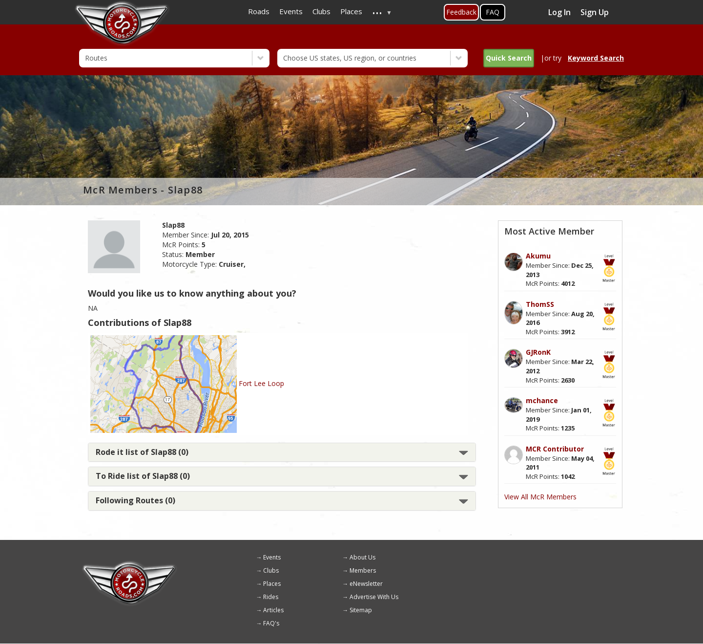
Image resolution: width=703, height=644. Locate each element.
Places (272, 584)
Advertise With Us (374, 597)
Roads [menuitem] (258, 11)
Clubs (271, 570)
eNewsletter (366, 584)
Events (272, 557)
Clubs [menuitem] (321, 11)
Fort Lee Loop (261, 383)
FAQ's (271, 623)
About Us (362, 557)
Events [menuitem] (291, 11)
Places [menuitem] (351, 11)
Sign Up (594, 12)
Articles (273, 610)
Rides (270, 597)
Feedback (461, 12)
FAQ (492, 12)
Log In (559, 12)
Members (363, 570)
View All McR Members (540, 496)
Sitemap (361, 610)
